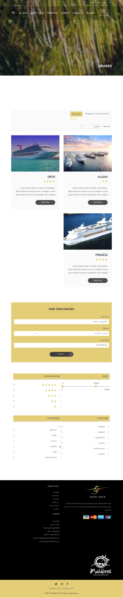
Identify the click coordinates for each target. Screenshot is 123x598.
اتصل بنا (23, 13)
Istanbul (101, 432)
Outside (53, 446)
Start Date (105, 340)
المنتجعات (78, 13)
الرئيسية (90, 13)
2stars (37, 401)
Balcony (53, 430)
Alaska (103, 177)
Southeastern (99, 449)
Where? (106, 328)
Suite (55, 452)
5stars (37, 385)
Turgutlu (101, 454)
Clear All (74, 118)
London (102, 443)
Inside (54, 436)
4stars (37, 390)
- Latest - (96, 127)
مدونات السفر (37, 13)
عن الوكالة (52, 13)
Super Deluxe (51, 457)
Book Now (98, 202)
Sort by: (106, 126)
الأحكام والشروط (68, 588)
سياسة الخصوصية (55, 588)
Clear (59, 427)
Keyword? (105, 317)
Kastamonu (100, 438)
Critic (51, 177)
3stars (37, 396)
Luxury (53, 441)
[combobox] (71, 333)
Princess (101, 255)
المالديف (65, 13)
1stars (37, 407)
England (101, 427)
